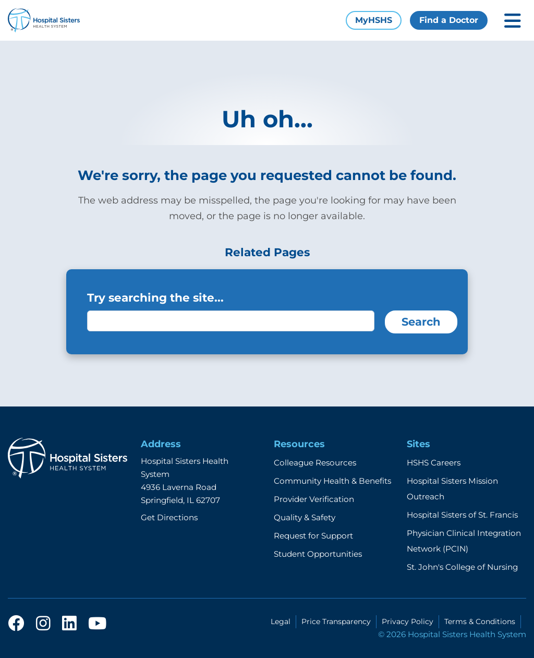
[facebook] (16, 624)
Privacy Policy (407, 621)
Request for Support (313, 536)
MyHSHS (373, 20)
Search (421, 321)
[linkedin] (69, 624)
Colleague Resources (315, 463)
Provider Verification (314, 499)
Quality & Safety (304, 517)
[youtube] (97, 624)
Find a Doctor (448, 20)
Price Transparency (336, 621)
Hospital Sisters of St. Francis (462, 515)
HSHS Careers (433, 463)
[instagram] (43, 624)
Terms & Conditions (479, 621)
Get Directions (169, 517)
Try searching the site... (155, 297)
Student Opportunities (318, 554)
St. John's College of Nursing (462, 567)
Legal (280, 621)
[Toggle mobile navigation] (512, 20)
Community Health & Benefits (332, 481)
